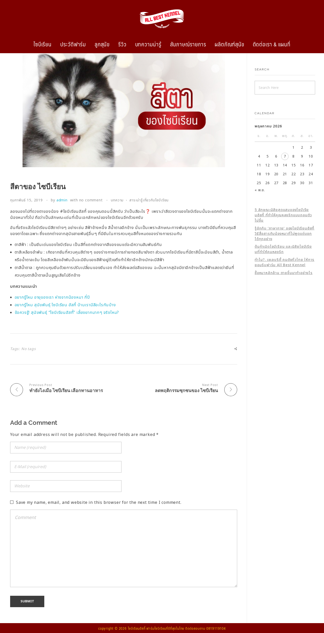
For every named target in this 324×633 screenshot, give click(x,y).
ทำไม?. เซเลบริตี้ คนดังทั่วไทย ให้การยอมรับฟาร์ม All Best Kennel (284, 262)
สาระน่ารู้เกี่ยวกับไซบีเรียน (149, 200)
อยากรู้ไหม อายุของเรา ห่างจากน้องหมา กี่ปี (52, 297)
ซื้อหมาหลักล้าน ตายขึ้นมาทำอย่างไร (284, 273)
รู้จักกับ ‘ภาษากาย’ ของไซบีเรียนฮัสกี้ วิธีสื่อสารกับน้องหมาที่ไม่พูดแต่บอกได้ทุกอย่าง (284, 234)
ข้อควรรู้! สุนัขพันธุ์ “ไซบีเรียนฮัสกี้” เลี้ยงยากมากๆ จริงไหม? (67, 313)
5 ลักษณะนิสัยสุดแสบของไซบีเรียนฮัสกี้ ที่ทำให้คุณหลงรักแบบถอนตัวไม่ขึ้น (283, 215)
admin (62, 200)
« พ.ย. (260, 190)
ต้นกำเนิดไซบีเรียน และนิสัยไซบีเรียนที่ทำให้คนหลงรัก (283, 249)
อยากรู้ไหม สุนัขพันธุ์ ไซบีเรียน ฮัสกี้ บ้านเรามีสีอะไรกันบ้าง (65, 305)
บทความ (117, 200)
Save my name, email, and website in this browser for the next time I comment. (98, 502)
